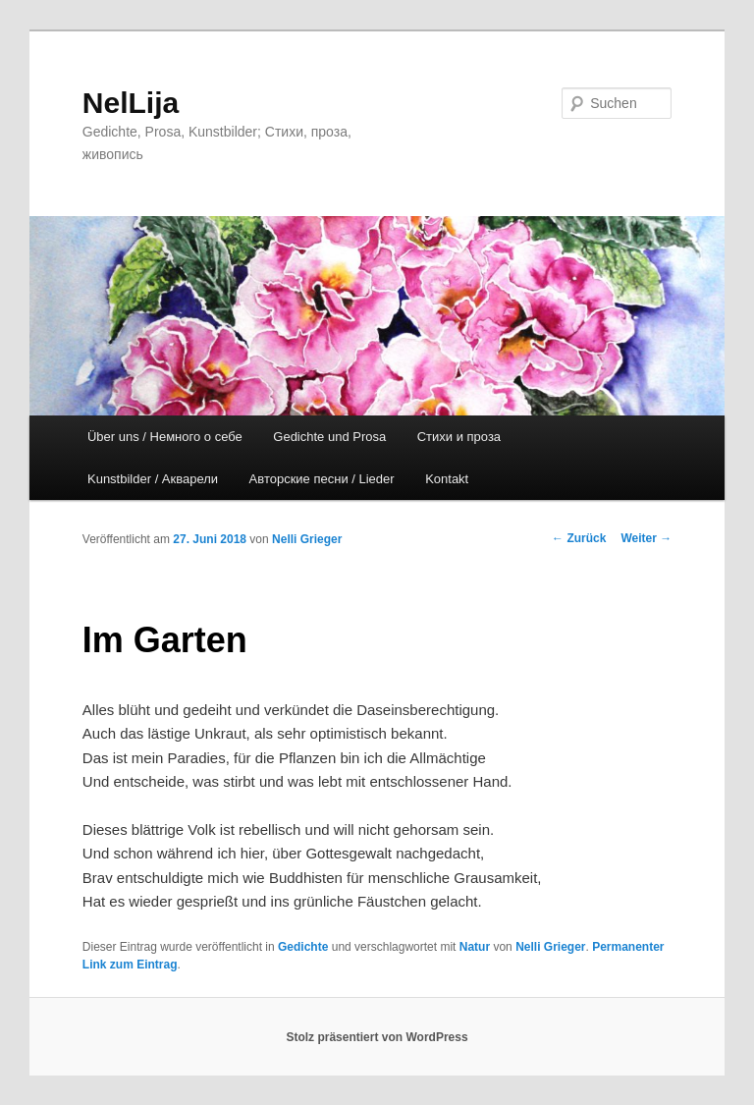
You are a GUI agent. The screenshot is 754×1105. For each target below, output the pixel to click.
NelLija (130, 102)
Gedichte (303, 947)
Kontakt (446, 478)
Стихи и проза (459, 436)
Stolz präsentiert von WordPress (376, 1037)
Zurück (579, 538)
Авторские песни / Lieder (322, 478)
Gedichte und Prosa (329, 436)
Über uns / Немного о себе (164, 436)
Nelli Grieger (307, 539)
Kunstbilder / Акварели (152, 478)
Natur (474, 947)
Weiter (646, 538)
